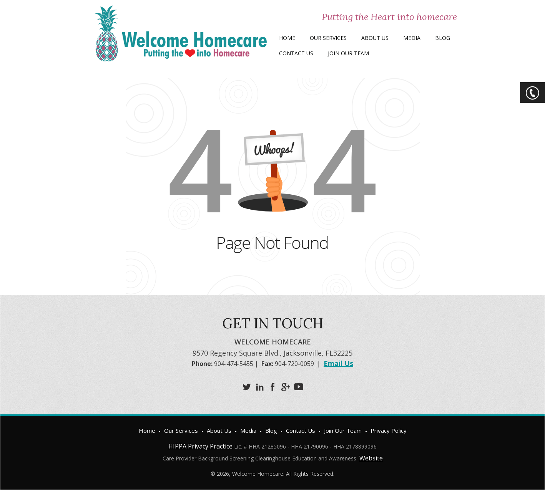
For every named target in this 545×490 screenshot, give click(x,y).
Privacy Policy (389, 430)
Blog (442, 37)
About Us (375, 37)
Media (411, 37)
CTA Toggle (532, 92)
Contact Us (296, 53)
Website (371, 458)
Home (287, 37)
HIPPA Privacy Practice (200, 446)
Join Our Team (348, 53)
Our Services (328, 37)
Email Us (338, 363)
